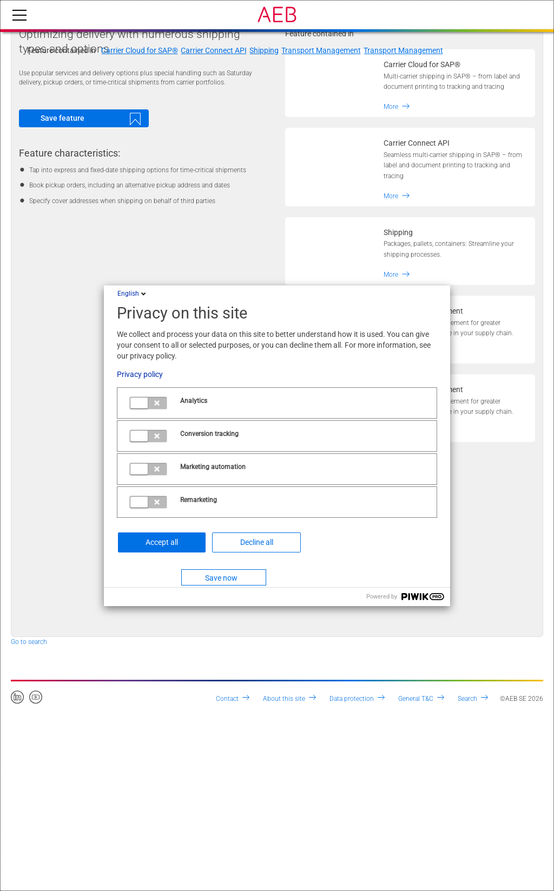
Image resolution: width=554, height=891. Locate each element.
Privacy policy (140, 374)
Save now (221, 578)
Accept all (162, 542)
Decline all (256, 542)
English (132, 293)
